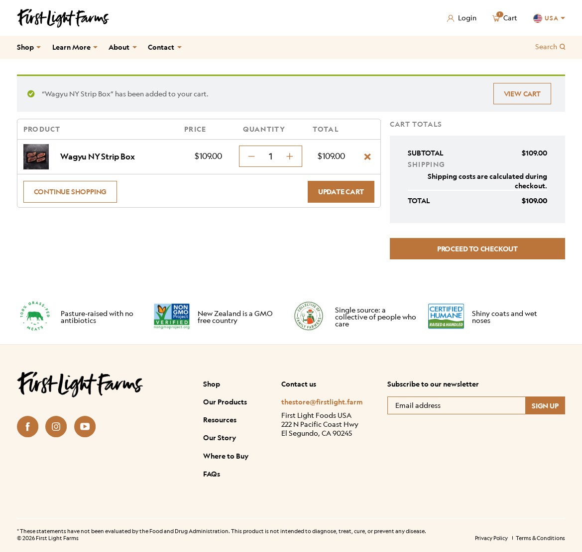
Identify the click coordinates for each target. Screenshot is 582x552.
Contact (161, 47)
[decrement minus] (251, 156)
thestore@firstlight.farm (322, 401)
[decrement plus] (289, 156)
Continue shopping (70, 191)
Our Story (219, 437)
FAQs (211, 473)
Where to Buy (225, 455)
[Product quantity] (270, 156)
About (119, 47)
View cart (522, 93)
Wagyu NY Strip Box (97, 156)
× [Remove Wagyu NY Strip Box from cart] (367, 156)
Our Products (225, 401)
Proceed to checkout (477, 248)
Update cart (341, 191)
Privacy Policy (491, 538)
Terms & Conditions (540, 538)
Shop (25, 47)
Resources (219, 419)
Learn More (71, 47)
